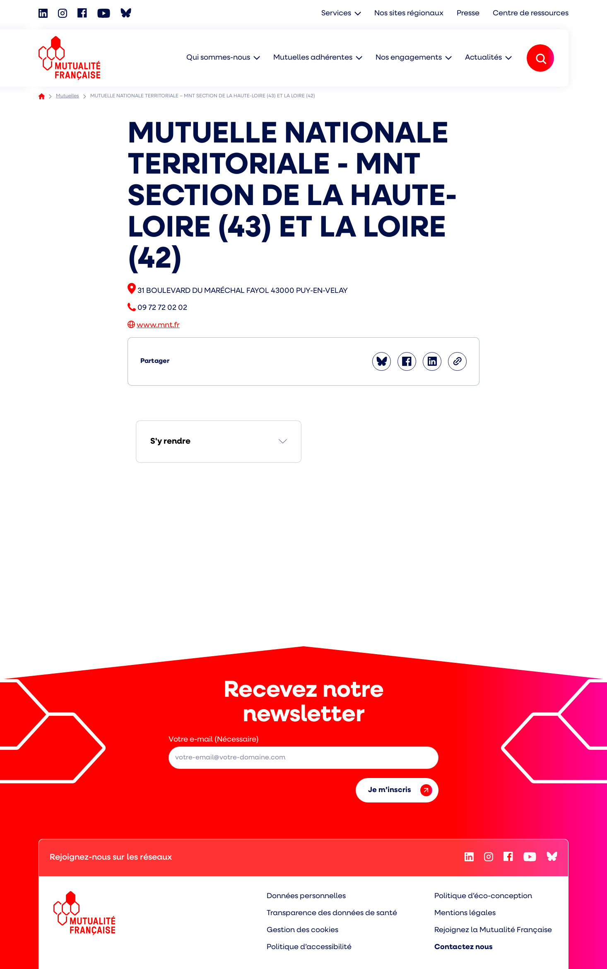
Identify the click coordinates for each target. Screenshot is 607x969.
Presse (468, 13)
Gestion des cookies (302, 930)
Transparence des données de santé (332, 913)
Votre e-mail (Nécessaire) (214, 740)
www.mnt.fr (158, 325)
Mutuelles (67, 96)
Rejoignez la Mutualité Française (493, 930)
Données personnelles (306, 896)
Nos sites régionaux (408, 13)
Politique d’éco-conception (483, 896)
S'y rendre (170, 441)
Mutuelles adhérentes (312, 58)
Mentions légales (465, 913)
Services (336, 13)
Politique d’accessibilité (309, 947)
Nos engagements (409, 58)
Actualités (483, 58)
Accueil (42, 96)
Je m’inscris (400, 790)
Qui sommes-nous (218, 58)
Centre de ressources (530, 13)
